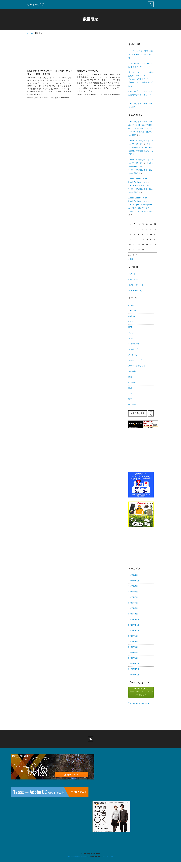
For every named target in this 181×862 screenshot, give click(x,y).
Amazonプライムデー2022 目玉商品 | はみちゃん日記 (140, 131)
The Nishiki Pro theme (76, 857)
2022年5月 (133, 597)
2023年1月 (133, 575)
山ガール (132, 382)
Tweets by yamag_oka (138, 703)
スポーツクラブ (135, 360)
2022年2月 (133, 608)
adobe (131, 305)
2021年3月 (133, 658)
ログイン (132, 274)
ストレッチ (133, 355)
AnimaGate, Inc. (107, 857)
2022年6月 (133, 592)
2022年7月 (133, 586)
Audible (131, 316)
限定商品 (56, 98)
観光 (130, 399)
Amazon (132, 311)
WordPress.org (135, 290)
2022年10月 (133, 581)
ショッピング (47, 98)
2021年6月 (133, 647)
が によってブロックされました (140, 692)
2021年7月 (133, 641)
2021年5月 (133, 653)
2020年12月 (133, 664)
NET (130, 327)
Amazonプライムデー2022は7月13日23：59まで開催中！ (140, 125)
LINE (130, 322)
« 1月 (130, 259)
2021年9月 (133, 636)
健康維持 (132, 371)
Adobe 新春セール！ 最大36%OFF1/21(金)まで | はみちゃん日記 (140, 188)
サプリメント (134, 338)
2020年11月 (133, 669)
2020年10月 (133, 675)
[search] (151, 4)
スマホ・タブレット (137, 366)
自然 (130, 393)
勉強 (130, 377)
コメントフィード (136, 285)
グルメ (131, 333)
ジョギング (133, 349)
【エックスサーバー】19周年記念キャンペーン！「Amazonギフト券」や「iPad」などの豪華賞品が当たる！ (141, 79)
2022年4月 (133, 603)
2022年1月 (133, 614)
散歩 (130, 388)
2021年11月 (133, 625)
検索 (151, 413)
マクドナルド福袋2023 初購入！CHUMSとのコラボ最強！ (140, 54)
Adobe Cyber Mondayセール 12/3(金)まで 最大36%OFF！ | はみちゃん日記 (140, 208)
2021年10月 (133, 630)
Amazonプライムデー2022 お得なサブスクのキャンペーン (141, 94)
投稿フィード (134, 279)
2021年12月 (133, 619)
